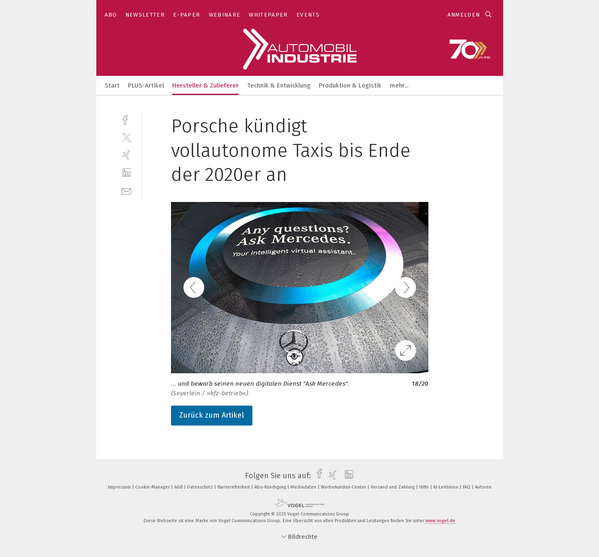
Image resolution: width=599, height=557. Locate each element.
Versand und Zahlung (393, 487)
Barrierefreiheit (234, 487)
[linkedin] (126, 173)
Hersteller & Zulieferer (205, 85)
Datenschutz (200, 487)
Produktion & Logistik (350, 85)
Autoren (483, 487)
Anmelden (463, 14)
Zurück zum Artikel (211, 415)
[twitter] (126, 137)
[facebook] (126, 119)
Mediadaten (304, 487)
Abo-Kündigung (270, 487)
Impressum (120, 487)
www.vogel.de (440, 520)
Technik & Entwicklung (279, 85)
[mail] (126, 190)
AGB (179, 487)
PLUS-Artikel (146, 85)
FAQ (467, 487)
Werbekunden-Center (344, 487)
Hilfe (424, 487)
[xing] (126, 155)
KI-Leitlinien (446, 487)
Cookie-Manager (153, 487)
